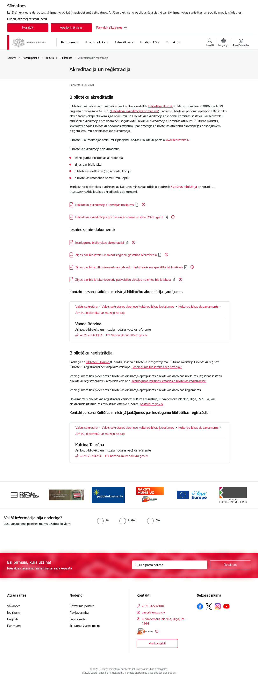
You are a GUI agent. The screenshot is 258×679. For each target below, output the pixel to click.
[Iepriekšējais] (16, 495)
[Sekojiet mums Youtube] (226, 606)
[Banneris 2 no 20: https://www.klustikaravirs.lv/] (66, 495)
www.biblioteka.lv (177, 140)
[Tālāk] (241, 495)
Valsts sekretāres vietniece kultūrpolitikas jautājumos (138, 306)
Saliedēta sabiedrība (25, 77)
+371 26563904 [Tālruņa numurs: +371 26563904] (91, 335)
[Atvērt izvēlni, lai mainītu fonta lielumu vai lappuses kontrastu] (241, 43)
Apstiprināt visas (71, 27)
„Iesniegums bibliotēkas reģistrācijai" (156, 367)
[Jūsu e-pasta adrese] (169, 564)
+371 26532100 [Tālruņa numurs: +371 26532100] (153, 606)
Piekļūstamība (79, 612)
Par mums (14, 626)
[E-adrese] (145, 631)
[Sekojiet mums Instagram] (218, 606)
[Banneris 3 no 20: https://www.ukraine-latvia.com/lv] (108, 495)
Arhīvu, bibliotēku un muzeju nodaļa (100, 313)
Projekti (12, 619)
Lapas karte (78, 619)
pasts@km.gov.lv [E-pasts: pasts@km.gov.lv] (153, 612)
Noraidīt (27, 27)
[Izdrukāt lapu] (240, 68)
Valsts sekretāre (87, 306)
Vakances (13, 606)
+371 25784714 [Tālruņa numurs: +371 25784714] (90, 456)
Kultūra (17, 70)
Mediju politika (21, 84)
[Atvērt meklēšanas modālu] (210, 43)
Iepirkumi (13, 612)
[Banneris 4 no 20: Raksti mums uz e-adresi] (150, 495)
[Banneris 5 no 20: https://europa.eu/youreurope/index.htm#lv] (191, 495)
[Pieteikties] (230, 564)
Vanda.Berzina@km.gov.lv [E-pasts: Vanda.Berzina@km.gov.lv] (129, 335)
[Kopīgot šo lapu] (240, 78)
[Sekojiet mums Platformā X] (209, 606)
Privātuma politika (82, 606)
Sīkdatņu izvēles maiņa (85, 626)
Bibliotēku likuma (98, 362)
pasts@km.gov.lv (151, 404)
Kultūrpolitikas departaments (198, 306)
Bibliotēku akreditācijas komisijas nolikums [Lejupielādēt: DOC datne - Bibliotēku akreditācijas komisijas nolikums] (104, 205)
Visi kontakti (157, 643)
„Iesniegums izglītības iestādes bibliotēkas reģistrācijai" (168, 381)
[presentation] (34, 538)
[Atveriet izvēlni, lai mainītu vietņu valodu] (223, 43)
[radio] (103, 520)
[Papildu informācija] (143, 204)
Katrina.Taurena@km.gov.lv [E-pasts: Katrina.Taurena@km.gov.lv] (129, 456)
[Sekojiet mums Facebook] (200, 606)
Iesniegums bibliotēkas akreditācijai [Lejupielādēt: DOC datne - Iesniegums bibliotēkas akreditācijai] (99, 243)
